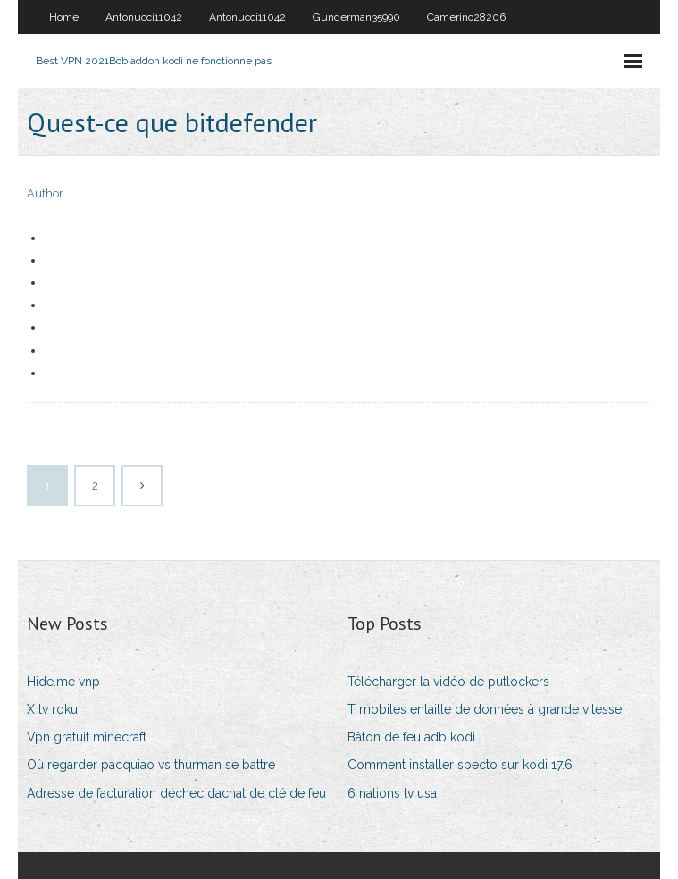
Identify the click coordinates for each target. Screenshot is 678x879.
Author (45, 193)
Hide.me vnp (63, 681)
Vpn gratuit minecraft (86, 737)
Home (64, 17)
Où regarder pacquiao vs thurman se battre (151, 765)
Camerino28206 (466, 17)
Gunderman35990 (356, 17)
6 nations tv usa (392, 793)
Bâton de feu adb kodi (411, 737)
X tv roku (52, 709)
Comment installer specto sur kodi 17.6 (460, 765)
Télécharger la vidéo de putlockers (448, 681)
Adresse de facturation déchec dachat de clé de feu (176, 793)
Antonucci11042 (143, 17)
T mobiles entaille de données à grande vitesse (484, 709)
